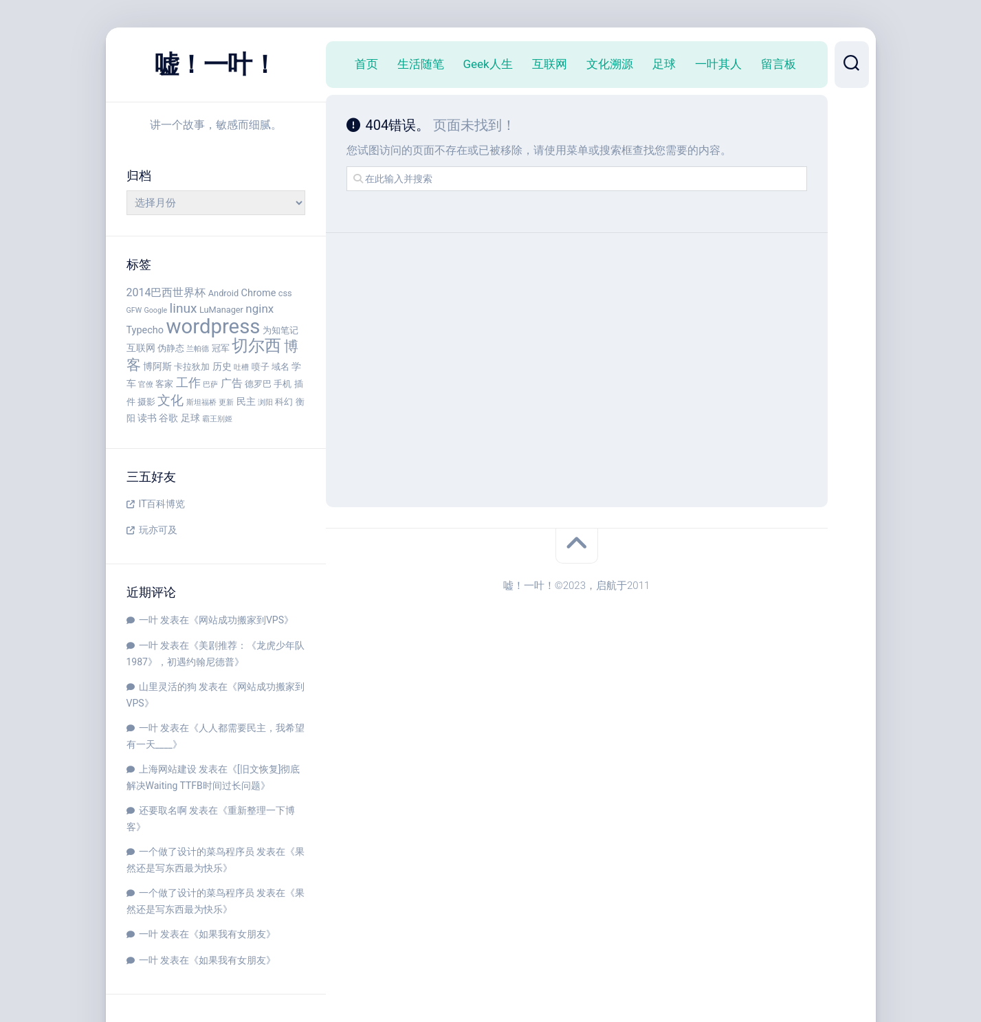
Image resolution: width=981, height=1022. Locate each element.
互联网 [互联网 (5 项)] (140, 348)
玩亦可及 (158, 529)
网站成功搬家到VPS (241, 619)
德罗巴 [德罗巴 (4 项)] (258, 384)
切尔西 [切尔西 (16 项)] (256, 345)
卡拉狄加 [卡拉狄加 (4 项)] (192, 367)
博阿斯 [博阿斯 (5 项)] (157, 367)
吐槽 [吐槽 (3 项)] (241, 367)
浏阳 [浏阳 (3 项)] (265, 402)
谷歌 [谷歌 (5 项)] (168, 418)
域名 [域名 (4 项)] (280, 367)
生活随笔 (420, 64)
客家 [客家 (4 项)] (164, 384)
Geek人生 (488, 64)
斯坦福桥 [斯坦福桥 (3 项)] (201, 402)
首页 (366, 64)
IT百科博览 (162, 503)
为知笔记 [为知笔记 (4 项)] (280, 330)
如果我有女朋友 (232, 934)
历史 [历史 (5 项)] (222, 367)
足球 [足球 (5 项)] (190, 418)
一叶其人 (718, 64)
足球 (664, 64)
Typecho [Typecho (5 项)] (145, 330)
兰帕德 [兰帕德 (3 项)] (197, 348)
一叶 (148, 619)
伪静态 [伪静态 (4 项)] (170, 348)
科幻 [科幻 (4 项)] (284, 402)
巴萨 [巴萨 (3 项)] (210, 384)
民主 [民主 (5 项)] (246, 402)
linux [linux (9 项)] (183, 308)
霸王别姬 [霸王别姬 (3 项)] (217, 418)
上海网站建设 (168, 769)
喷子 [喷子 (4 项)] (260, 367)
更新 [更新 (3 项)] (226, 402)
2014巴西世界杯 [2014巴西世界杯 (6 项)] (166, 292)
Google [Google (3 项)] (156, 310)
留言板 (778, 64)
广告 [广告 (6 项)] (232, 383)
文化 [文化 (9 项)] (170, 400)
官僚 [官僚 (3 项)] (145, 384)
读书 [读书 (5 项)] (147, 418)
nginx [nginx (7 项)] (259, 308)
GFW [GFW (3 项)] (134, 310)
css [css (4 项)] (285, 293)
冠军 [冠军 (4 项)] (221, 348)
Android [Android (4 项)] (223, 293)
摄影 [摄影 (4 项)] (146, 402)
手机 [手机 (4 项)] (282, 384)
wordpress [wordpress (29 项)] (213, 326)
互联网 (549, 64)
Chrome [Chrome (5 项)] (258, 293)
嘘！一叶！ (216, 64)
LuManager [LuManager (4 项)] (221, 309)
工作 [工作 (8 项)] (188, 382)
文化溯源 (609, 64)
